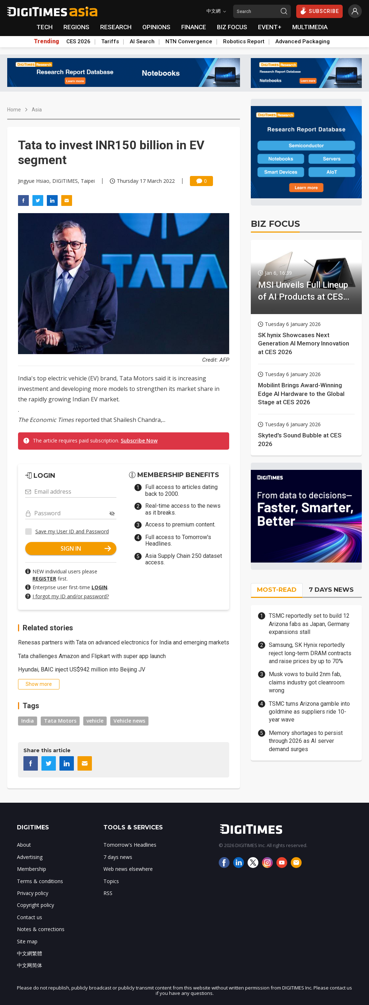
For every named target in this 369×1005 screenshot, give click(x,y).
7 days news (117, 857)
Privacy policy (32, 893)
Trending (46, 41)
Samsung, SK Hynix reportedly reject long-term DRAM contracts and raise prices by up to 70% (310, 653)
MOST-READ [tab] (277, 589)
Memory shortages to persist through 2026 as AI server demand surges (306, 741)
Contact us (29, 917)
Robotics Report (243, 41)
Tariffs (110, 41)
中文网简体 (29, 965)
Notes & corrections (41, 929)
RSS (107, 893)
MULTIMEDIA (310, 27)
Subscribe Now (139, 440)
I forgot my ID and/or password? (70, 596)
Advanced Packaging (302, 41)
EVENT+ (269, 27)
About (24, 844)
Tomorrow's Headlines (129, 844)
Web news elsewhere (128, 868)
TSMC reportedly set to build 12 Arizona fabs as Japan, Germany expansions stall (309, 623)
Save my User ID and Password (72, 531)
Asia (37, 110)
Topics (111, 881)
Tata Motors (60, 720)
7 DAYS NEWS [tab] (331, 589)
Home (14, 110)
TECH (44, 27)
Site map (27, 941)
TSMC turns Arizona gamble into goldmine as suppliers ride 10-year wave (309, 711)
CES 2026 (78, 41)
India (27, 720)
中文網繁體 (29, 953)
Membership (31, 868)
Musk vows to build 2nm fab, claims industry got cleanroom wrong (306, 682)
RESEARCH (116, 27)
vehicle (94, 720)
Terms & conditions (40, 881)
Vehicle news (129, 720)
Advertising (30, 857)
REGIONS (76, 27)
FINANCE (193, 27)
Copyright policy (35, 905)
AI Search (142, 41)
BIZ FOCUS (232, 27)
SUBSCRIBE (319, 10)
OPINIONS (156, 27)
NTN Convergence (188, 41)
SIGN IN (86, 548)
